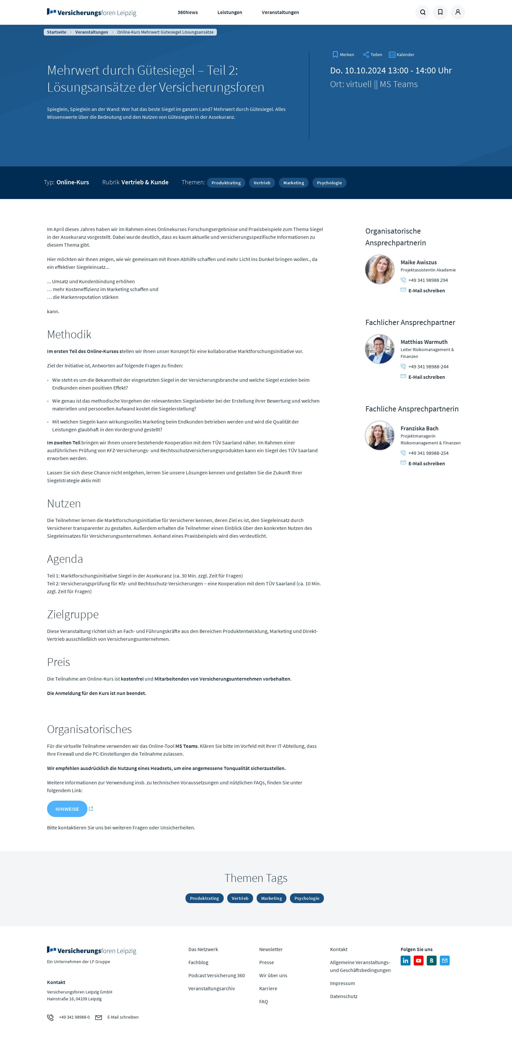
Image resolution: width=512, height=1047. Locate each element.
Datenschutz (344, 996)
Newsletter (271, 949)
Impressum (342, 983)
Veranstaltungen (280, 12)
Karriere (268, 988)
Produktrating (226, 183)
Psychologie (329, 183)
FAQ (263, 1001)
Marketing (293, 183)
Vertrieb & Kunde (144, 182)
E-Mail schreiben (423, 290)
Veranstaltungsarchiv (211, 988)
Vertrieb (262, 183)
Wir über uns (273, 975)
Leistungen (229, 12)
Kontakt (338, 949)
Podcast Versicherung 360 (216, 975)
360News (188, 12)
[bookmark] (343, 54)
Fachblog (198, 962)
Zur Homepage (93, 12)
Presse (266, 962)
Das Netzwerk (203, 949)
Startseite (56, 32)
